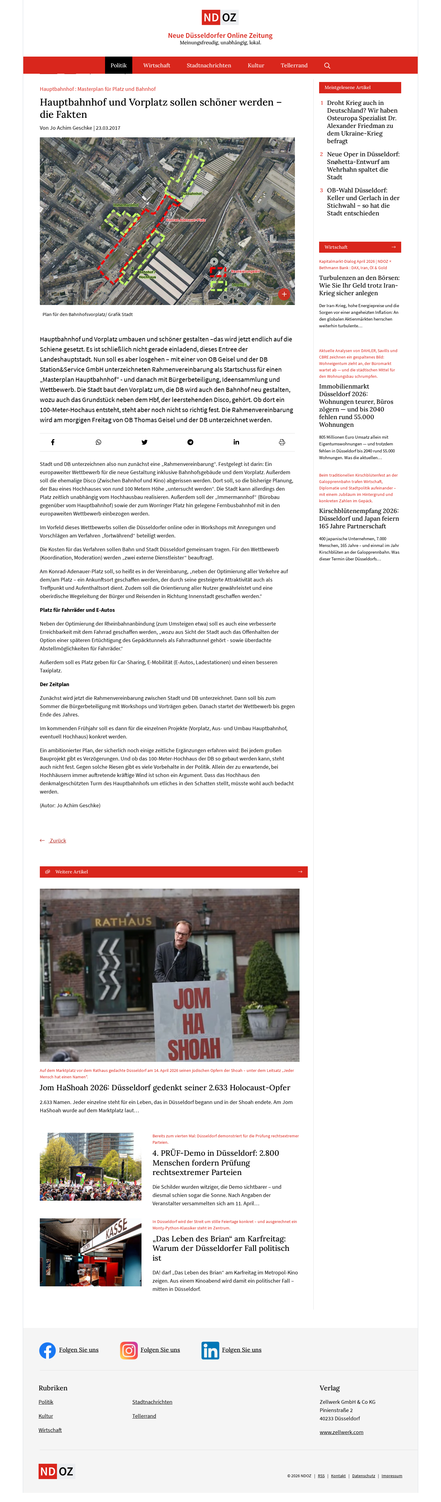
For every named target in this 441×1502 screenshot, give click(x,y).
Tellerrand (294, 65)
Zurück (57, 849)
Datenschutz (363, 1485)
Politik (119, 65)
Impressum (392, 1485)
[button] (52, 451)
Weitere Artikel (71, 881)
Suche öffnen (327, 65)
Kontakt (338, 1485)
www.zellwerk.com (342, 1441)
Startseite (48, 81)
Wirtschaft (156, 65)
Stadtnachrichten (209, 65)
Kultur (256, 65)
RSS (321, 1485)
